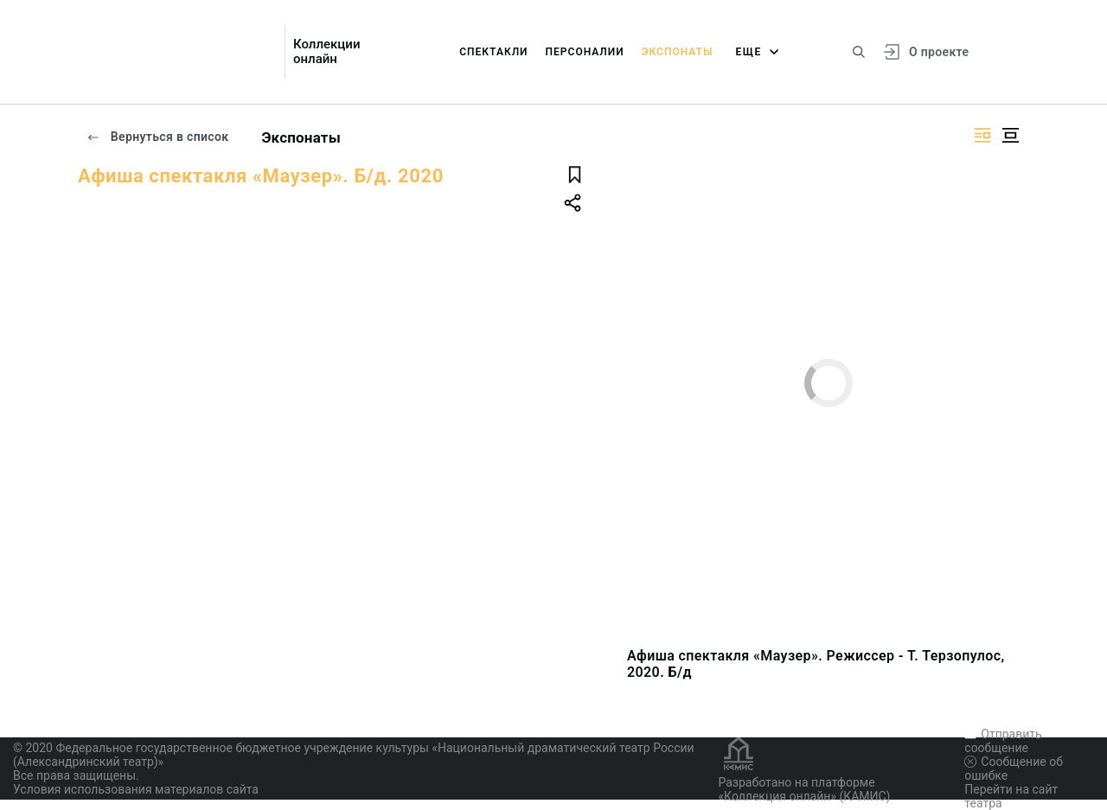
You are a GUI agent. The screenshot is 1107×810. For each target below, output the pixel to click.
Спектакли (493, 52)
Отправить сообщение (1002, 741)
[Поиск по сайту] (859, 52)
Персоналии (585, 52)
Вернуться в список (157, 137)
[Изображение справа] (982, 135)
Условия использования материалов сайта (136, 789)
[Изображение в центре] (1010, 135)
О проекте (939, 52)
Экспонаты (677, 52)
